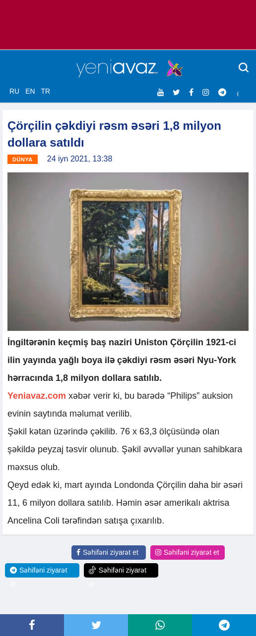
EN (30, 91)
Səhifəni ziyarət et (107, 552)
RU (14, 91)
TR (45, 91)
